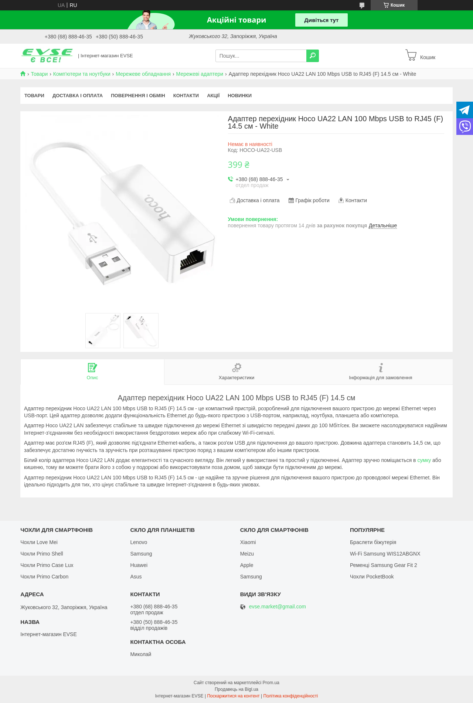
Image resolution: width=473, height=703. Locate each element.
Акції (213, 95)
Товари (39, 74)
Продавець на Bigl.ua (236, 689)
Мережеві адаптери (200, 74)
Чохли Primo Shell (41, 554)
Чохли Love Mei (39, 542)
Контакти (186, 95)
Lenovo (138, 542)
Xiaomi (248, 542)
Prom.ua (271, 682)
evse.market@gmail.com (277, 606)
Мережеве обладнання (143, 74)
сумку (424, 460)
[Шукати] (312, 56)
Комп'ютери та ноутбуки (81, 74)
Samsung (141, 554)
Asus (136, 577)
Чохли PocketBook (372, 577)
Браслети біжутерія (373, 542)
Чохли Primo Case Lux (46, 565)
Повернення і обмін (138, 95)
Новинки (240, 95)
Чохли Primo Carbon (44, 577)
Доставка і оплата (77, 95)
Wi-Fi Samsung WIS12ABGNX (385, 554)
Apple (246, 565)
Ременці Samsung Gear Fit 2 (383, 565)
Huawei (138, 565)
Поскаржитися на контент (233, 696)
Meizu (247, 554)
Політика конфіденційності (290, 696)
